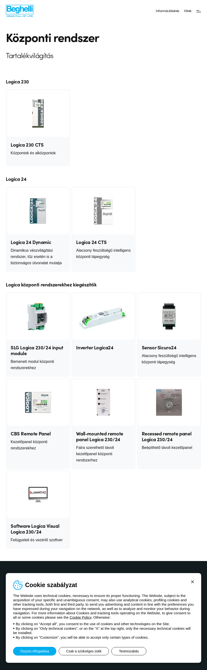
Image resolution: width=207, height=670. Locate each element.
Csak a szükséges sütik (83, 651)
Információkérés (167, 10)
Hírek (188, 10)
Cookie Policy (80, 617)
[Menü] (198, 11)
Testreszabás (129, 651)
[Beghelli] (20, 10)
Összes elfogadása (34, 651)
